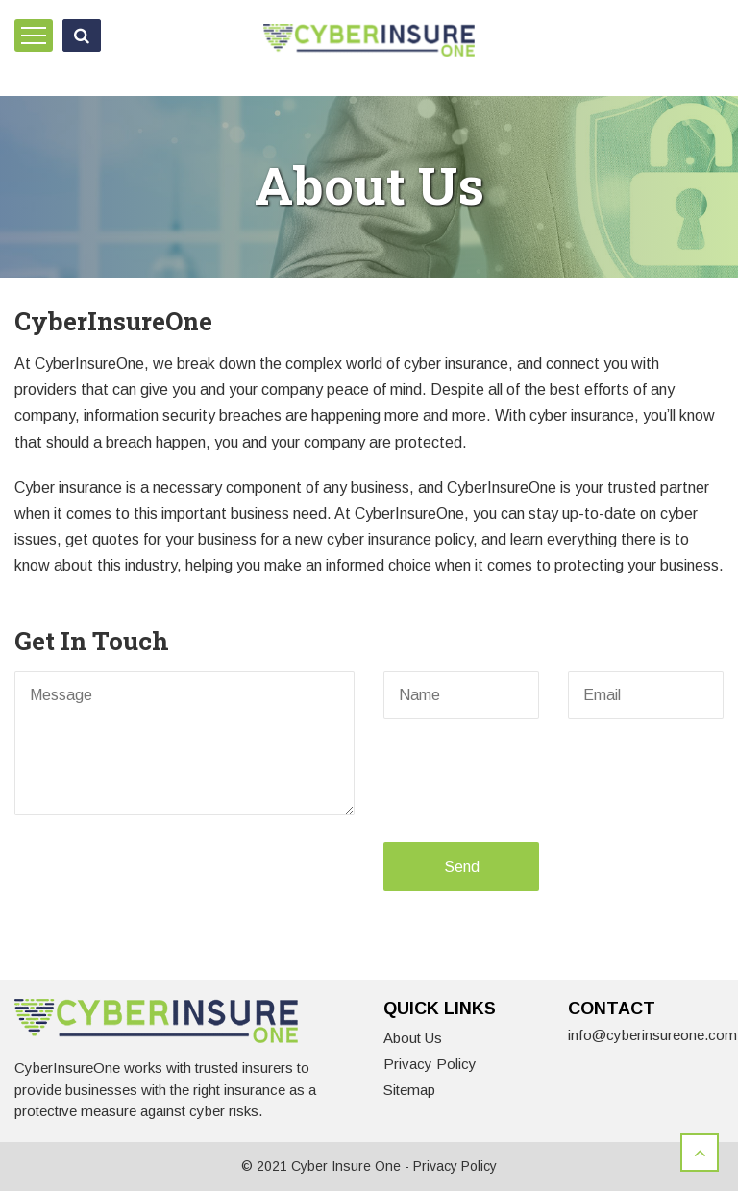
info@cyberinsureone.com (652, 1035)
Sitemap (409, 1090)
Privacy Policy (430, 1064)
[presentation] (515, 780)
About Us (412, 1038)
